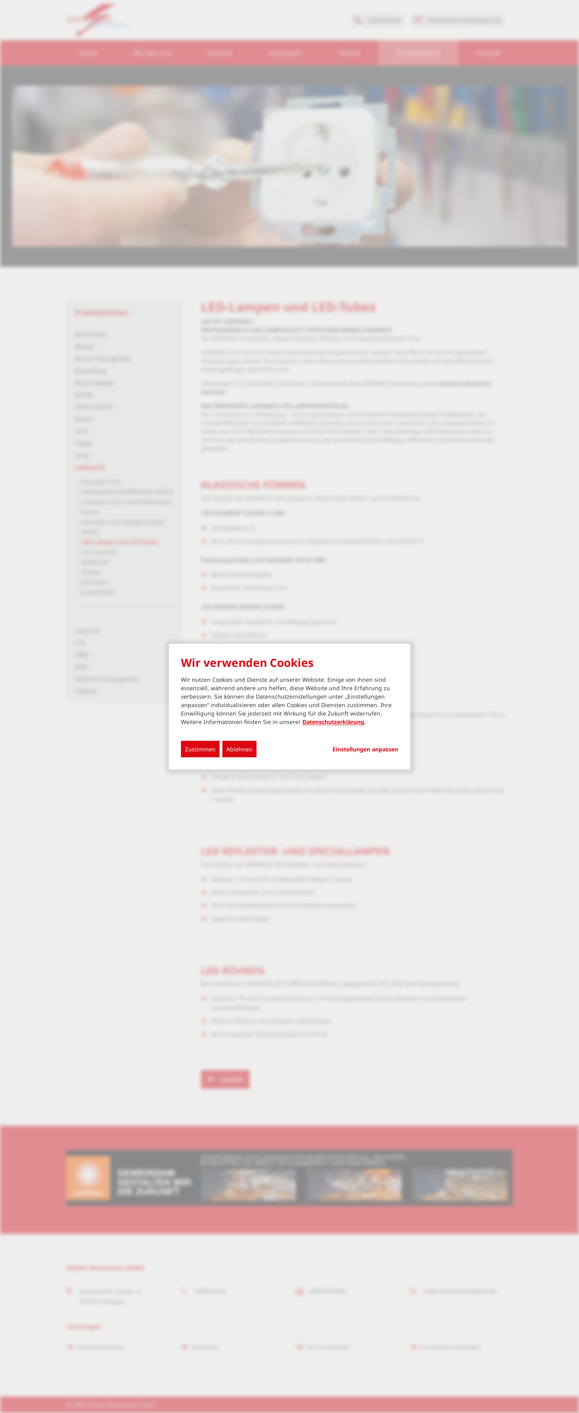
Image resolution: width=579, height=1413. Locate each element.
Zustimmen (200, 749)
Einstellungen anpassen (365, 749)
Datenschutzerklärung (333, 722)
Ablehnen (239, 749)
